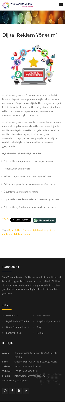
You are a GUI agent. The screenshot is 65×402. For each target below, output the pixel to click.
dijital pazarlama (22, 234)
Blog (38, 327)
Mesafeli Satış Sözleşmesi (15, 380)
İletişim (39, 332)
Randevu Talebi (13, 332)
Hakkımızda (12, 315)
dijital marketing (40, 230)
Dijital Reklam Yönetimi (17, 321)
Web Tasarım (43, 315)
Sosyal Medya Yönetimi (48, 321)
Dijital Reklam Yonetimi (19, 230)
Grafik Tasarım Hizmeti (17, 327)
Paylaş (5, 218)
